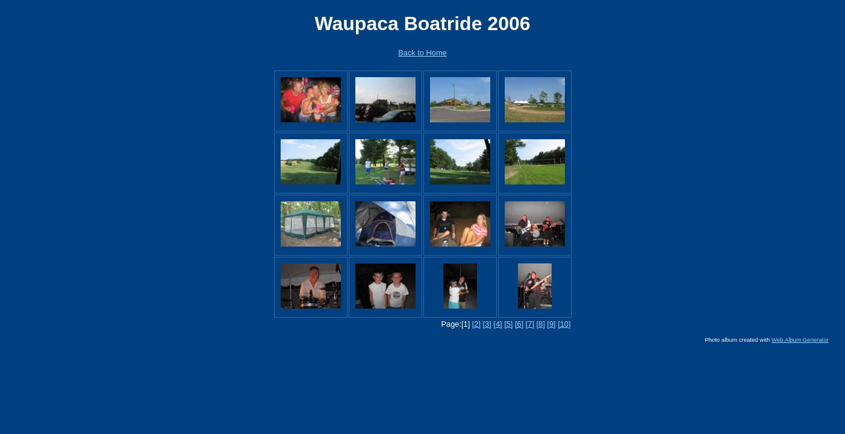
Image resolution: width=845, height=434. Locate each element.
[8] (541, 324)
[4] (497, 324)
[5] (508, 324)
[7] (530, 324)
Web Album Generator (800, 339)
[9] (551, 324)
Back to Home (422, 52)
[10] (564, 324)
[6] (519, 324)
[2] (476, 324)
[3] (487, 324)
